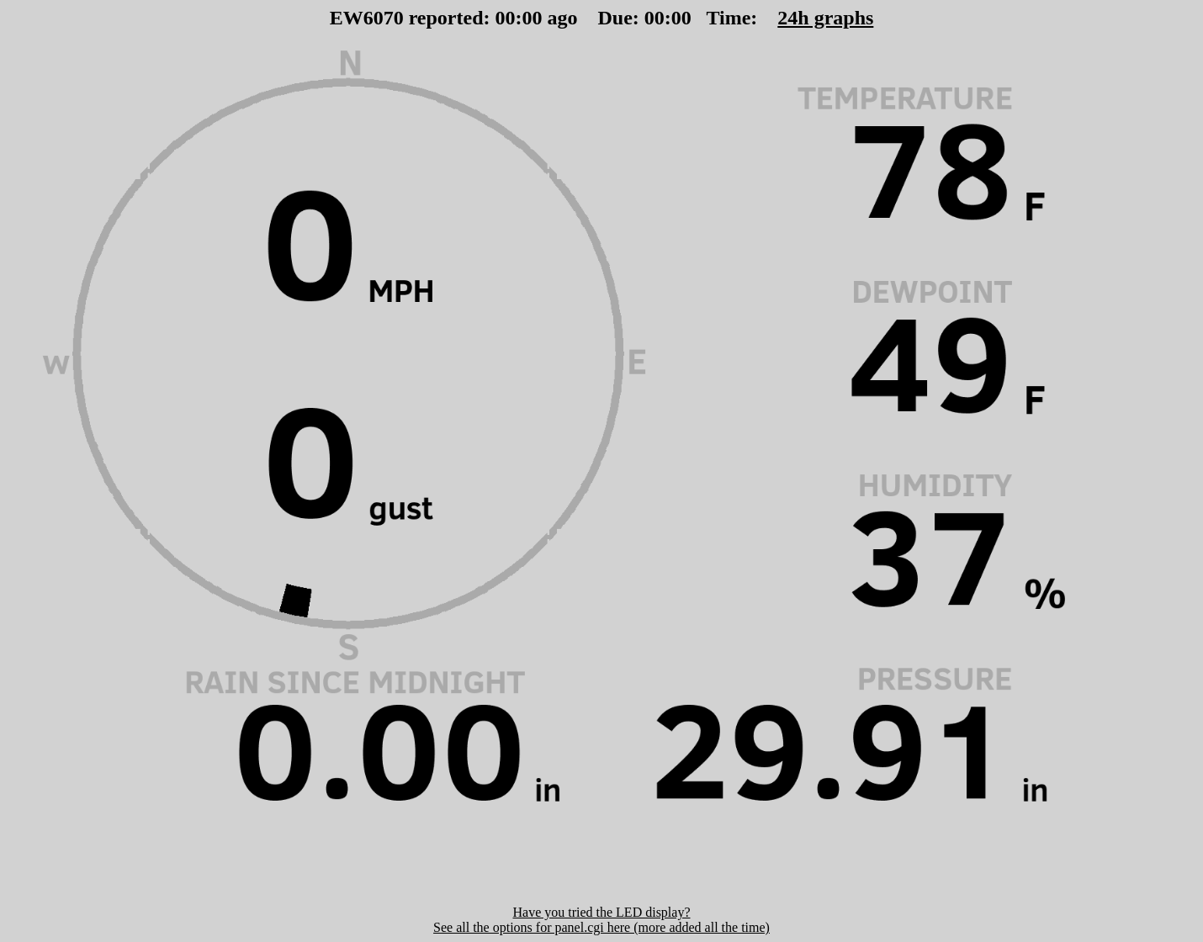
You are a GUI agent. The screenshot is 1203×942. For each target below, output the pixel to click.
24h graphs (825, 18)
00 (506, 18)
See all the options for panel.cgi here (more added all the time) (601, 927)
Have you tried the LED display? (601, 912)
